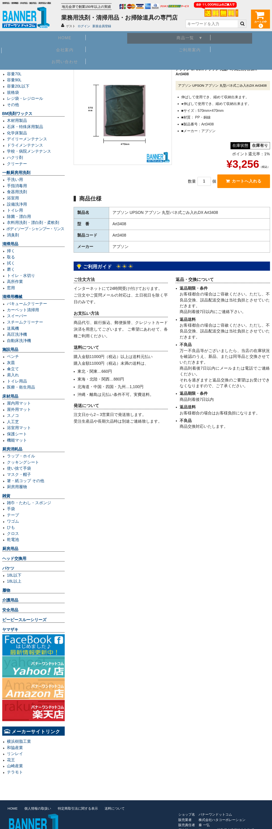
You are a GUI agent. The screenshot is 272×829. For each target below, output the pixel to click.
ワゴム (13, 521)
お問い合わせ (243, 37)
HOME (29, 37)
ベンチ (13, 356)
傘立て (13, 369)
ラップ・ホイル (21, 456)
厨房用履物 (17, 487)
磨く (11, 269)
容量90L (14, 80)
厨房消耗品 (12, 449)
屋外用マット (19, 409)
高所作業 (15, 281)
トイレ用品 (17, 381)
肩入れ (13, 375)
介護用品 (10, 600)
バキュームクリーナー (27, 303)
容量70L (14, 74)
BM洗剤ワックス (17, 113)
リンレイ (15, 753)
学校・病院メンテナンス (29, 151)
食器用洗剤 (17, 192)
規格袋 (13, 92)
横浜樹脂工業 (19, 741)
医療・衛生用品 (21, 387)
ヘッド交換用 (14, 558)
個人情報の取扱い (37, 808)
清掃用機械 (12, 297)
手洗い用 (15, 179)
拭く (11, 263)
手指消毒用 (17, 186)
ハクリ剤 (15, 157)
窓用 (11, 288)
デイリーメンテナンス (27, 139)
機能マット (17, 440)
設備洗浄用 (17, 204)
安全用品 (10, 610)
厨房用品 (10, 549)
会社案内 (136, 37)
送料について (115, 808)
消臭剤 (13, 235)
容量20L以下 (18, 86)
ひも (11, 527)
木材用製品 (17, 120)
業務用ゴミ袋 (14, 61)
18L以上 (14, 581)
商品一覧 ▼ (82, 37)
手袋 (11, 509)
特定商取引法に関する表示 (78, 808)
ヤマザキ (10, 629)
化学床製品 (17, 133)
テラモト (15, 772)
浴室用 (13, 198)
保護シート (17, 434)
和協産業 (15, 747)
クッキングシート (23, 462)
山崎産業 (15, 766)
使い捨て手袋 (19, 468)
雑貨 (6, 496)
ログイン (84, 26)
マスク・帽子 (19, 474)
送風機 (13, 328)
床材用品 (10, 396)
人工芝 (13, 422)
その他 (13, 104)
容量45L (14, 68)
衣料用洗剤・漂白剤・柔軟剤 (33, 222)
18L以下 (14, 575)
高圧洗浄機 (17, 334)
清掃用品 (10, 244)
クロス (13, 533)
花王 (11, 760)
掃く (11, 251)
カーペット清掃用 (23, 310)
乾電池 (13, 539)
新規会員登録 (101, 26)
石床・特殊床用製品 (25, 127)
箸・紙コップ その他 (25, 481)
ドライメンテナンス (25, 145)
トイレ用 (15, 210)
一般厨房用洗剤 (16, 172)
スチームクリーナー (25, 322)
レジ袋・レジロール (25, 98)
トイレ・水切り (21, 275)
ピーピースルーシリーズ (24, 620)
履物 (6, 590)
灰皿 (11, 362)
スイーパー (17, 316)
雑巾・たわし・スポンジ (29, 503)
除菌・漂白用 (19, 216)
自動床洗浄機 (19, 340)
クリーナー (17, 164)
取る (11, 257)
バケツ (8, 568)
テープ (13, 515)
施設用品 (10, 349)
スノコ (13, 415)
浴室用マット (19, 428)
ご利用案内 (190, 37)
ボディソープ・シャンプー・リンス (35, 229)
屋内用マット (19, 403)
